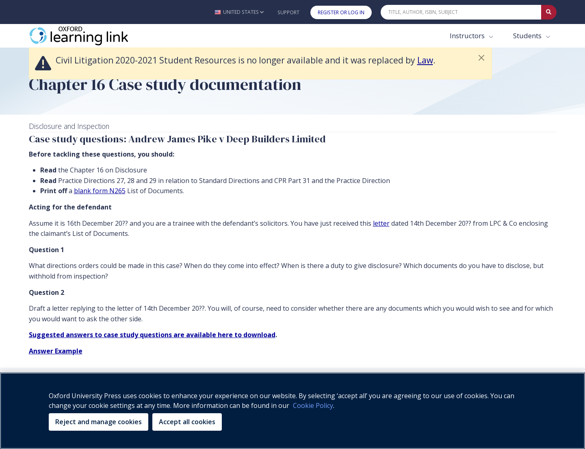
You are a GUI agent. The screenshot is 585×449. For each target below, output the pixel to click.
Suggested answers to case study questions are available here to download (152, 334)
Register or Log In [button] (341, 12)
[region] (292, 411)
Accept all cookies (187, 421)
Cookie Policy (313, 405)
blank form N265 (100, 190)
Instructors (468, 35)
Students (528, 35)
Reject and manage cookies (98, 421)
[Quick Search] (461, 12)
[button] (239, 12)
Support (288, 12)
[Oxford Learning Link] (90, 36)
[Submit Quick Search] (549, 12)
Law (425, 60)
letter (381, 223)
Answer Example (55, 351)
